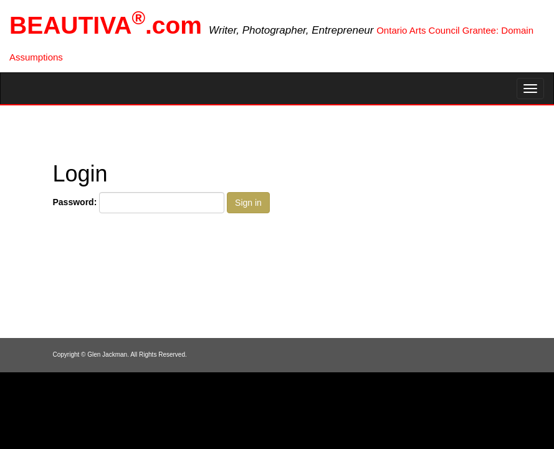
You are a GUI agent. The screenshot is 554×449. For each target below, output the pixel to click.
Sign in (248, 203)
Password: (75, 202)
